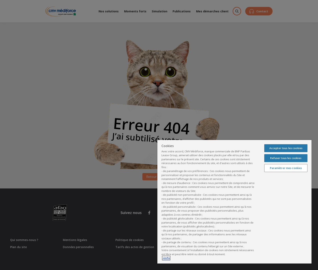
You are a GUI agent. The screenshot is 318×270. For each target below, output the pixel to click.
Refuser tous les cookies (285, 158)
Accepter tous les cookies (285, 148)
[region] (234, 202)
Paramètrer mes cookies (286, 168)
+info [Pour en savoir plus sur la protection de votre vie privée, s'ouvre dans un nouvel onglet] (166, 258)
